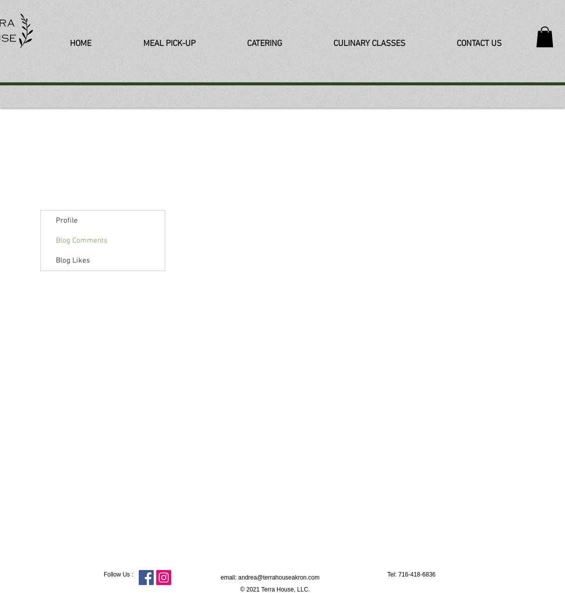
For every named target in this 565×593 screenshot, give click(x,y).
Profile (67, 220)
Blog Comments (81, 240)
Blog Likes (73, 260)
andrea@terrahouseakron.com (278, 577)
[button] (545, 36)
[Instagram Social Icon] (163, 577)
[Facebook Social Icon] (146, 577)
